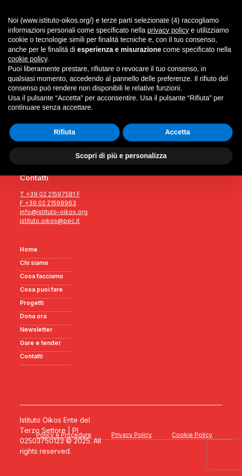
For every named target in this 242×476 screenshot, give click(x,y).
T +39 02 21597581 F (50, 194)
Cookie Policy (192, 434)
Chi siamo (34, 262)
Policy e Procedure (64, 434)
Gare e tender (40, 342)
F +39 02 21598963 (48, 203)
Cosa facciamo (41, 276)
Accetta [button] (177, 132)
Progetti (32, 302)
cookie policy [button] (27, 59)
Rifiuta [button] (64, 132)
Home (29, 249)
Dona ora (33, 316)
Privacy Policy (131, 434)
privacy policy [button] (168, 30)
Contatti (31, 356)
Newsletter (36, 329)
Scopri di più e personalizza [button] (120, 156)
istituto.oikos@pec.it (50, 220)
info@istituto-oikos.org (54, 212)
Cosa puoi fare (41, 289)
